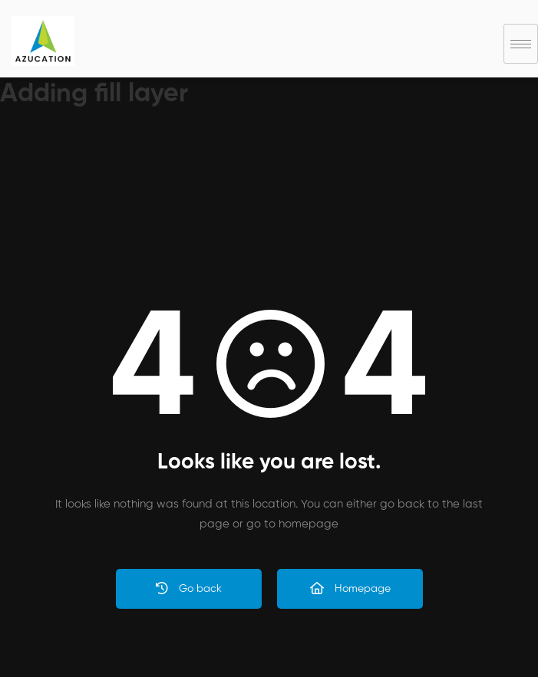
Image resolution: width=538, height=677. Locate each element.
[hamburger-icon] (520, 44)
